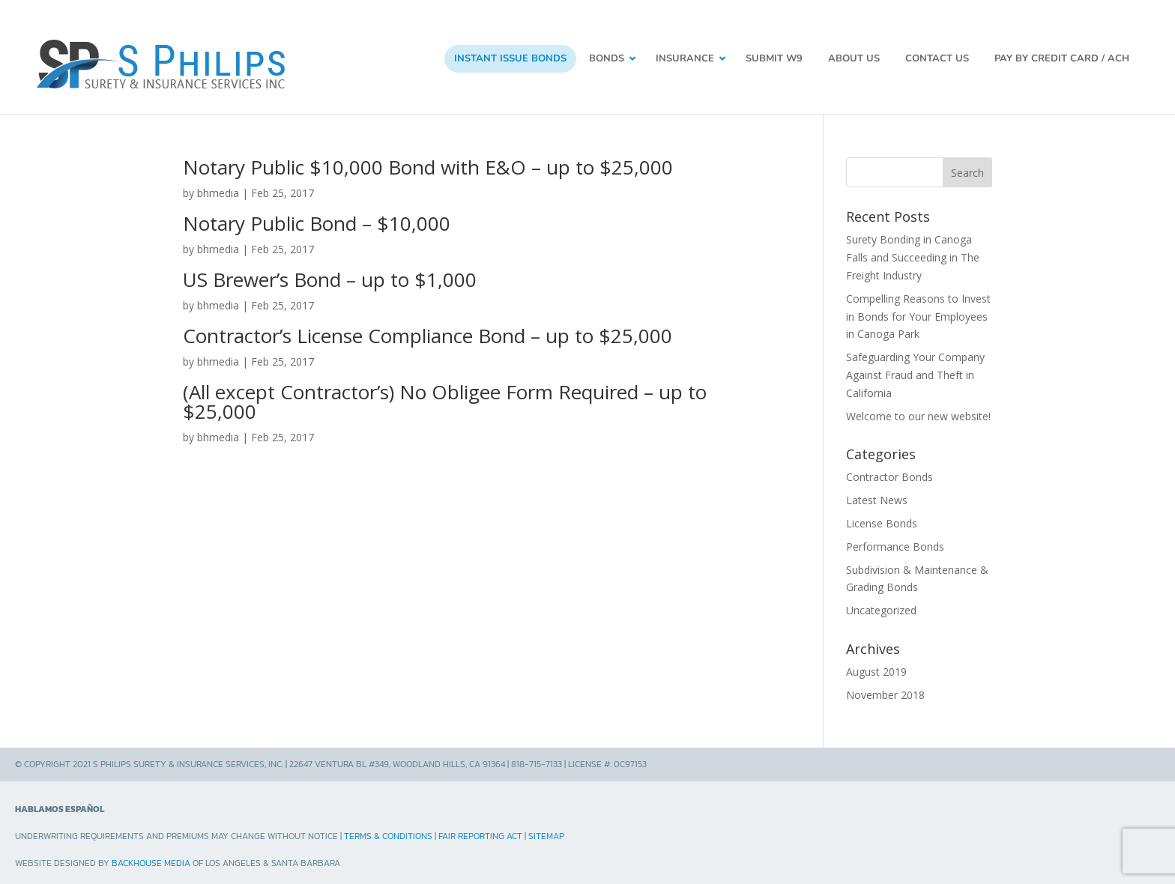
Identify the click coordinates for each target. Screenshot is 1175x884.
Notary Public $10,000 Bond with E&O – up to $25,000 (428, 160)
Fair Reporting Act (480, 829)
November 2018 (885, 687)
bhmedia (218, 186)
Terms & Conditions (388, 829)
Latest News (876, 493)
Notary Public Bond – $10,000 (316, 216)
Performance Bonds (895, 539)
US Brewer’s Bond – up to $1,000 (330, 272)
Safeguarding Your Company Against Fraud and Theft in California (915, 368)
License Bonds (881, 516)
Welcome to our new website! (918, 409)
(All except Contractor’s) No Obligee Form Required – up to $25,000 (445, 394)
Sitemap (546, 829)
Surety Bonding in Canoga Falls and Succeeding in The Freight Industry (912, 250)
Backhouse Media (151, 856)
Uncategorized (881, 603)
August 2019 (876, 665)
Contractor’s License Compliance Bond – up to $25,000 (427, 328)
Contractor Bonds (889, 470)
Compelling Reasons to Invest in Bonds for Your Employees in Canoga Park (918, 309)
